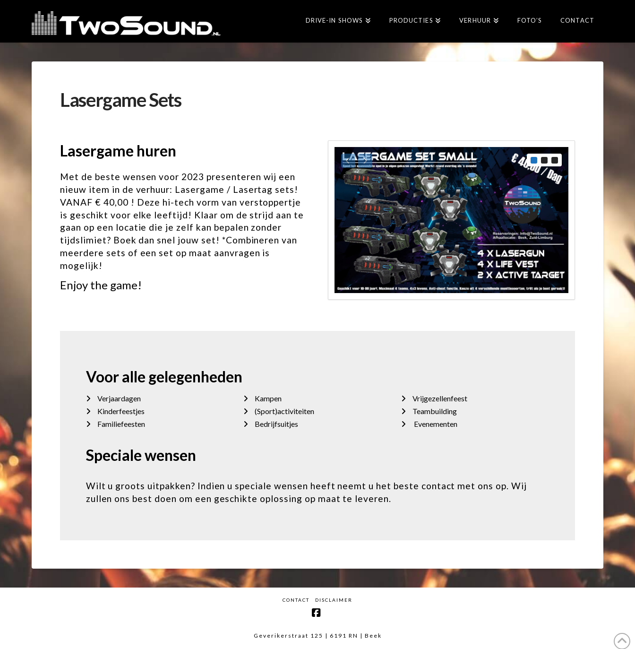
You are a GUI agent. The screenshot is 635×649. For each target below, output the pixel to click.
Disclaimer (333, 600)
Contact (296, 600)
